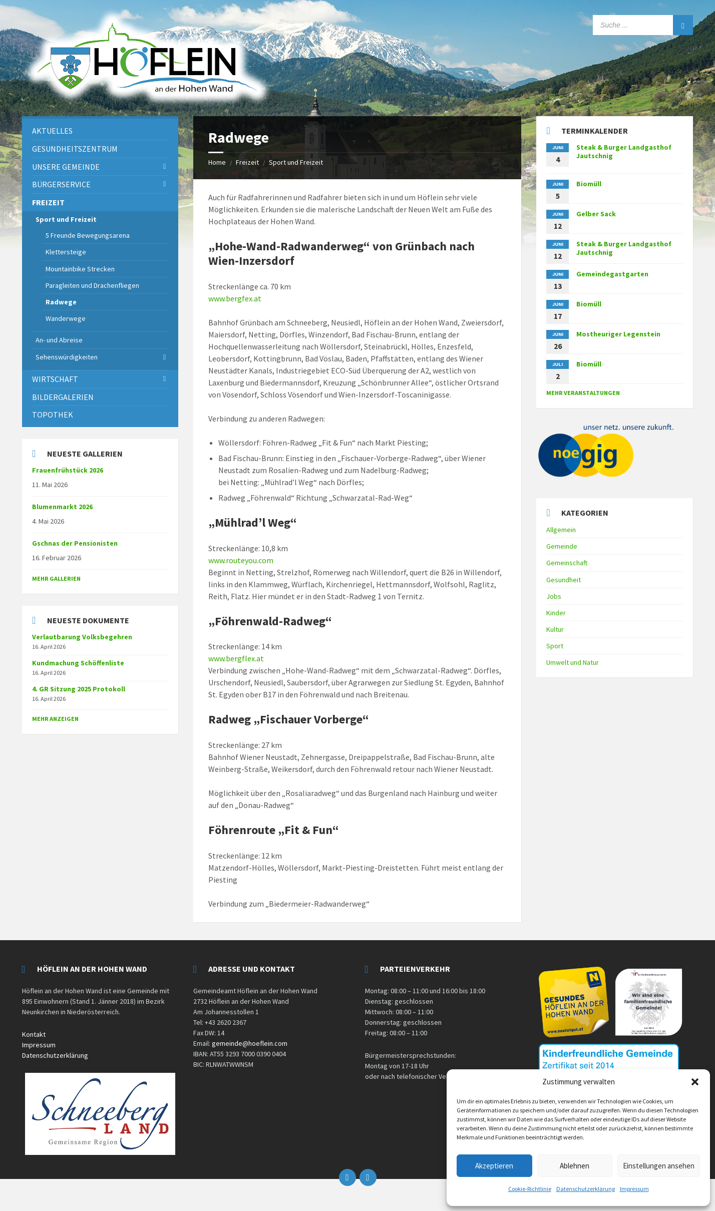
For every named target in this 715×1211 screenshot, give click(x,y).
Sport (554, 645)
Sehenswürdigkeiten (67, 356)
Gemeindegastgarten (612, 273)
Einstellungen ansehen (658, 1165)
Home (217, 162)
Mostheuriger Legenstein (618, 333)
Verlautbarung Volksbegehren (82, 636)
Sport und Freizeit (296, 162)
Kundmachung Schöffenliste (78, 662)
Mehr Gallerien (56, 578)
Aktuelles (52, 131)
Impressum (634, 1188)
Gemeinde (561, 546)
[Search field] (643, 25)
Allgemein (561, 529)
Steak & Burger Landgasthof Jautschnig (623, 151)
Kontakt (34, 1034)
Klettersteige (66, 251)
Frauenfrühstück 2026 (67, 470)
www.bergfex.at (234, 298)
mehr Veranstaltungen (583, 392)
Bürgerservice (61, 184)
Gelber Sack (596, 213)
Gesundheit (563, 579)
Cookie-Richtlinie (529, 1188)
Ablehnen (574, 1165)
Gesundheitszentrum (75, 149)
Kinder (556, 612)
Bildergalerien (63, 397)
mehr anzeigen (55, 718)
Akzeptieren (494, 1165)
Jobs (553, 596)
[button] (695, 1082)
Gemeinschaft (566, 562)
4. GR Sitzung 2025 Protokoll (78, 688)
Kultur (555, 629)
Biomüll (588, 183)
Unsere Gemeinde (66, 167)
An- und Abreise (59, 339)
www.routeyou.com (240, 560)
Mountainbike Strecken (80, 268)
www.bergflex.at (236, 658)
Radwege (61, 301)
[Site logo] (147, 104)
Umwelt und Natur (572, 662)
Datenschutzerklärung (585, 1188)
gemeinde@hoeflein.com (249, 1043)
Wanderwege (66, 318)
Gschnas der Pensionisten (75, 543)
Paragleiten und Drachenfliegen (92, 285)
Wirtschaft (55, 379)
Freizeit (247, 162)
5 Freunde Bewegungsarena (88, 235)
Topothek (52, 415)
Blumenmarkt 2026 (62, 506)
